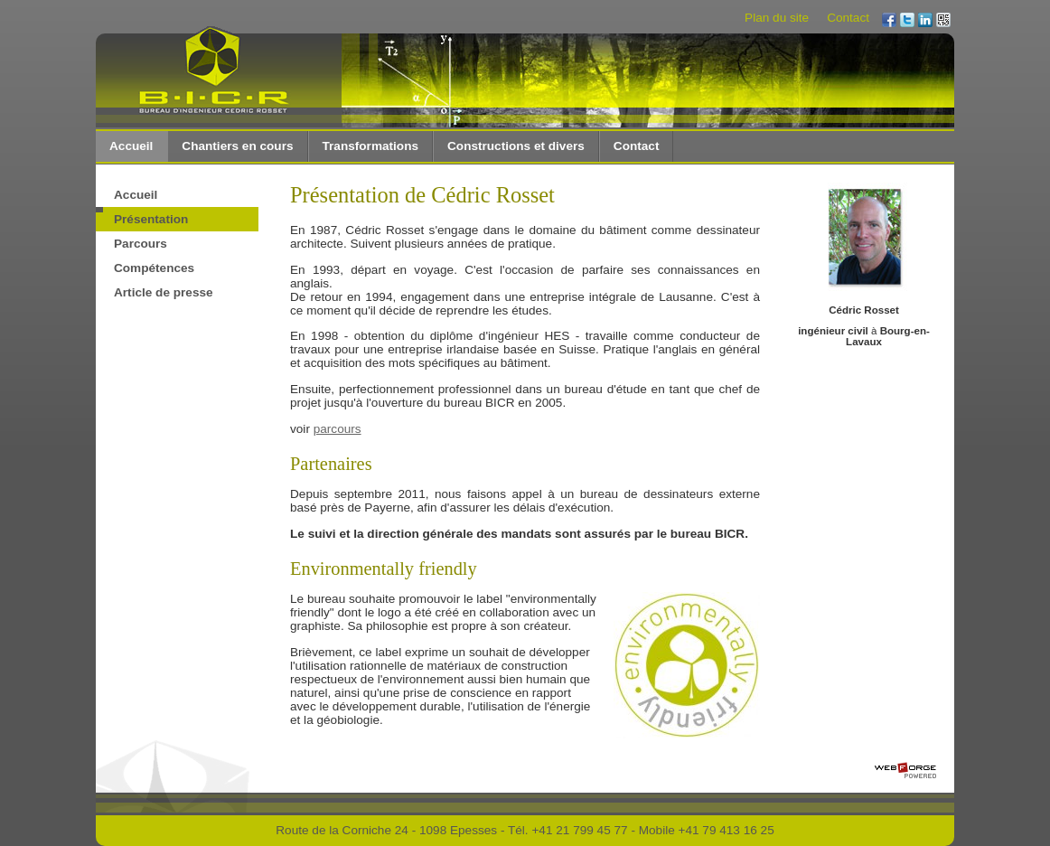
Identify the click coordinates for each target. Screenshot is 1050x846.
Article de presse (163, 292)
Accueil (131, 146)
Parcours (140, 243)
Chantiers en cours (237, 146)
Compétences (154, 268)
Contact (848, 17)
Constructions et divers (516, 146)
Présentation (151, 219)
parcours (337, 429)
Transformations (371, 146)
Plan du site (777, 17)
